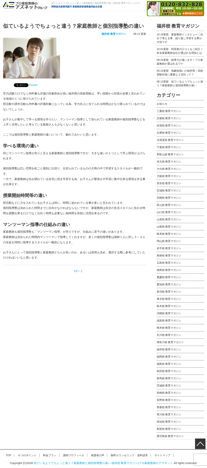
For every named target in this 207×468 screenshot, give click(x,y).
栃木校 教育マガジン (169, 306)
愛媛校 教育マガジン (169, 277)
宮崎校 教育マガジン (169, 197)
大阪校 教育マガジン (169, 176)
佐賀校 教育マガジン (169, 125)
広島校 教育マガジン (169, 262)
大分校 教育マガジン (169, 168)
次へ (78, 270)
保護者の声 (97, 455)
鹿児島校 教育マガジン (170, 436)
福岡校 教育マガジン (169, 356)
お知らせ (162, 103)
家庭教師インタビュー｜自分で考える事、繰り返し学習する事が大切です (180, 38)
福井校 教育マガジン (114, 33)
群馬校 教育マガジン (169, 378)
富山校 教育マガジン (169, 204)
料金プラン (49, 455)
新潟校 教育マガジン (169, 291)
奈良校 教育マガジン (169, 183)
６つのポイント (27, 455)
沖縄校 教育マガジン (169, 313)
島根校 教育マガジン (169, 255)
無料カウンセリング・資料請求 (129, 455)
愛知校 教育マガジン (169, 284)
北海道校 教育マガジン (170, 139)
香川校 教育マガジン (169, 414)
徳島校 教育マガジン (169, 269)
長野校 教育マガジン (169, 399)
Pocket (33, 84)
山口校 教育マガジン (169, 212)
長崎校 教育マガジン (169, 392)
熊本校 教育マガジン (169, 327)
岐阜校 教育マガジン (169, 233)
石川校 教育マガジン (169, 334)
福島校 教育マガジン (169, 363)
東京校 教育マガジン (169, 298)
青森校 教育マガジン (169, 407)
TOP (8, 455)
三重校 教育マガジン (169, 111)
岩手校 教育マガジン (169, 248)
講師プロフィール (73, 455)
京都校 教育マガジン (169, 118)
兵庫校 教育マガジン (169, 132)
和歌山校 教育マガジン (170, 154)
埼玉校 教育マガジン (169, 161)
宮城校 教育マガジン (169, 190)
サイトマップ (162, 455)
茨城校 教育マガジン (169, 385)
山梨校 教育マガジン (169, 226)
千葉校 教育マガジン (169, 147)
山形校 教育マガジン (169, 219)
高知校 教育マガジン (169, 421)
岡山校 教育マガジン (169, 241)
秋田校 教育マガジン (169, 371)
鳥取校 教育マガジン (169, 428)
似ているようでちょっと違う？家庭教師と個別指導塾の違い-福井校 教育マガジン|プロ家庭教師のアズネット (103, 463)
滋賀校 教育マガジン (169, 320)
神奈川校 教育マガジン (170, 342)
